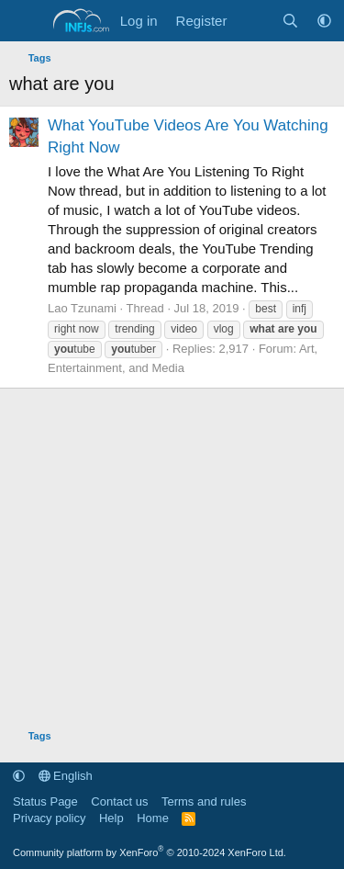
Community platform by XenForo (149, 852)
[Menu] (25, 21)
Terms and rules (203, 801)
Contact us (119, 801)
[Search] (290, 21)
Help (111, 818)
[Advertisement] (172, 546)
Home (153, 818)
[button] (324, 21)
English (66, 776)
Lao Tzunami (82, 308)
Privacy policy (49, 818)
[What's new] (254, 21)
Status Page (45, 801)
